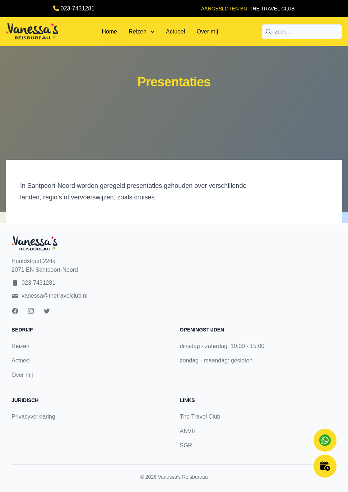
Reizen (141, 31)
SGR (186, 445)
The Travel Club (200, 417)
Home (109, 31)
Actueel (175, 31)
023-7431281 (77, 8)
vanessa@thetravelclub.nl (54, 296)
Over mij (207, 31)
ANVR (188, 431)
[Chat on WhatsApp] (325, 440)
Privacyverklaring (33, 417)
